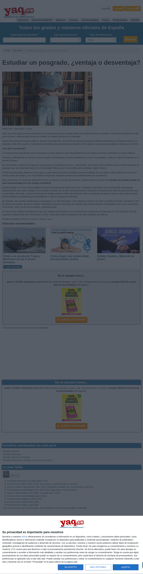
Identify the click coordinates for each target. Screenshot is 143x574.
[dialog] (71, 545)
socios (24, 537)
